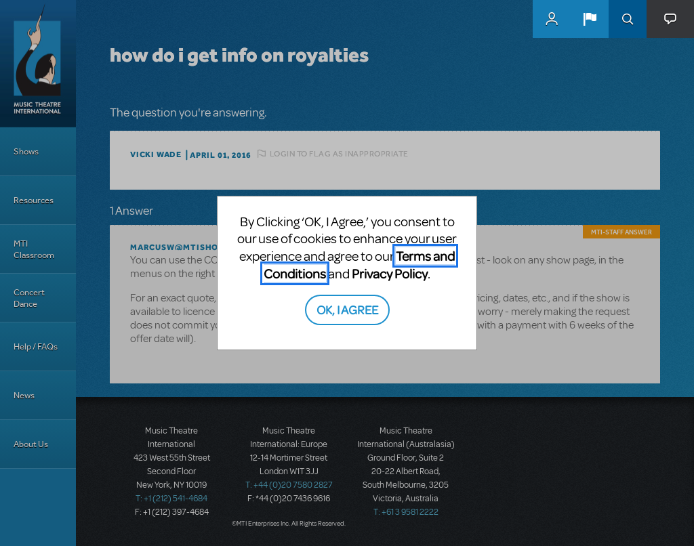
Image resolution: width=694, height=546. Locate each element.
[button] (590, 19)
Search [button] (628, 19)
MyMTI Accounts (552, 19)
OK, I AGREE (347, 309)
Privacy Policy (390, 273)
